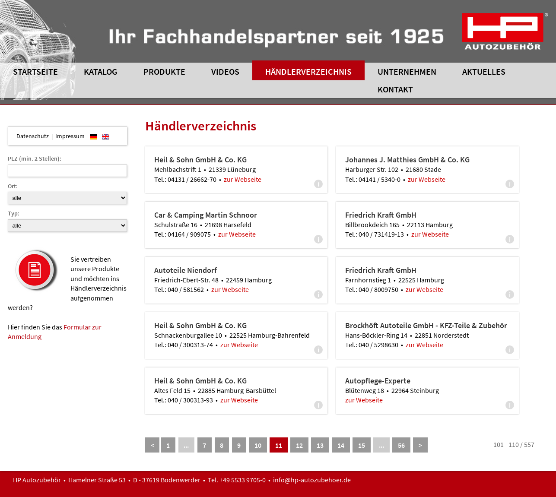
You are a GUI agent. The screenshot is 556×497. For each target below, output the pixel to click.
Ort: (13, 186)
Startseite (35, 71)
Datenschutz (32, 136)
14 (340, 445)
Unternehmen (407, 71)
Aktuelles (483, 71)
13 (320, 445)
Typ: (13, 213)
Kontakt (395, 89)
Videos (225, 71)
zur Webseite (242, 179)
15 (361, 445)
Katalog (101, 71)
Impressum (70, 136)
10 (257, 445)
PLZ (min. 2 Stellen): (34, 158)
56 (401, 445)
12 (299, 445)
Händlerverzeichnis (308, 71)
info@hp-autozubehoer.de (312, 479)
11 (278, 445)
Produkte (164, 71)
